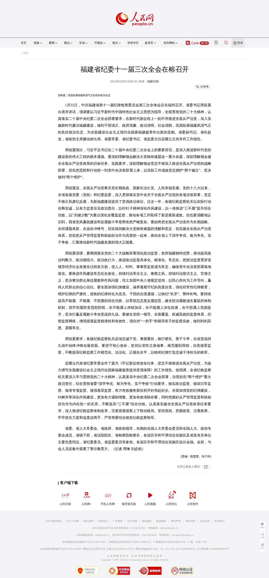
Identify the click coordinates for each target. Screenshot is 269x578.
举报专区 (133, 42)
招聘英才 (103, 521)
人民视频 (150, 497)
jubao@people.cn (169, 528)
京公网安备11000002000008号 (212, 549)
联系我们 (220, 521)
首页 (23, 42)
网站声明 (176, 521)
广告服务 (118, 521)
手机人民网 (108, 497)
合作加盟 (132, 521)
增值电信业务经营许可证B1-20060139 (129, 542)
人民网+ (86, 497)
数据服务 (161, 521)
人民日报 (65, 497)
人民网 (25, 53)
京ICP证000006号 (185, 549)
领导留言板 (129, 497)
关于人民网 (72, 521)
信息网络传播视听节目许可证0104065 (60, 549)
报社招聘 (88, 521)
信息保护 (205, 521)
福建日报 (153, 81)
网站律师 (191, 521)
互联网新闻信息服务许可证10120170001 (84, 542)
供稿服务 (147, 521)
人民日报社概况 (53, 521)
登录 (240, 42)
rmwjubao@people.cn (182, 535)
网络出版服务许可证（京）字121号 (154, 549)
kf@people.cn (103, 535)
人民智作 (192, 497)
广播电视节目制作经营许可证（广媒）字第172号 (180, 542)
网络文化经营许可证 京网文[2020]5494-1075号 (108, 549)
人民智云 (171, 497)
